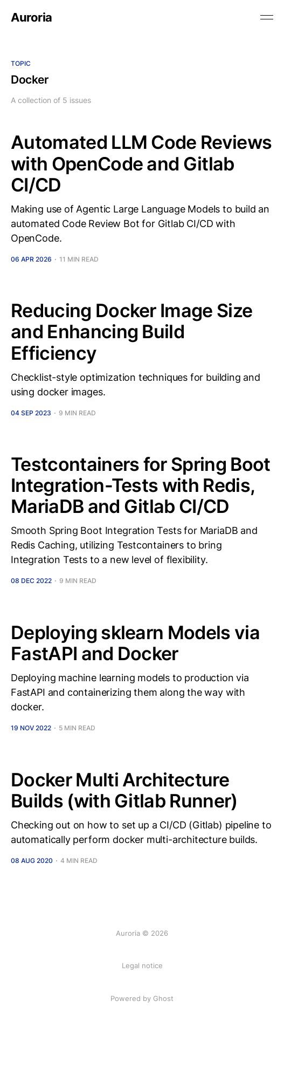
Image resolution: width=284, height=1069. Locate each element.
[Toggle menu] (267, 17)
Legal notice (142, 965)
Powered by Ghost (142, 998)
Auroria (31, 17)
